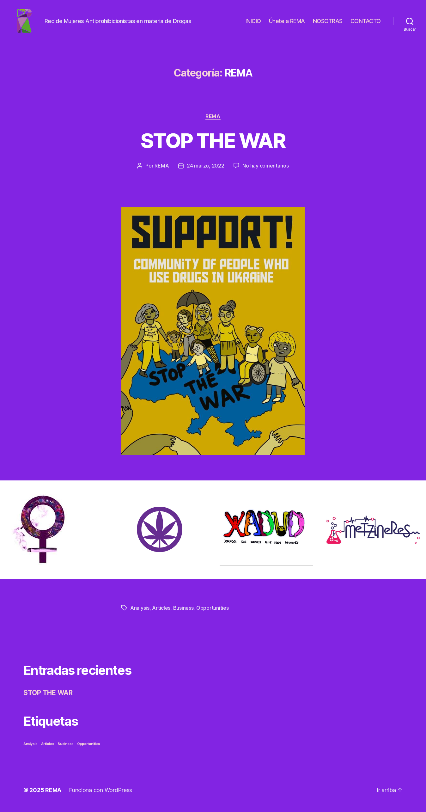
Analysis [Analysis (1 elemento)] (30, 748)
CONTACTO (365, 23)
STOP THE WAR (213, 144)
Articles (161, 612)
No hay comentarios (265, 170)
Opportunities (212, 612)
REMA (212, 120)
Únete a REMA (287, 23)
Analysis (139, 612)
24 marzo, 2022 (205, 170)
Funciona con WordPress (100, 794)
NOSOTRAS (328, 23)
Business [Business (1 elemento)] (66, 748)
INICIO (253, 23)
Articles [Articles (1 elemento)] (47, 748)
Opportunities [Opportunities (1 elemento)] (88, 748)
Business (183, 612)
